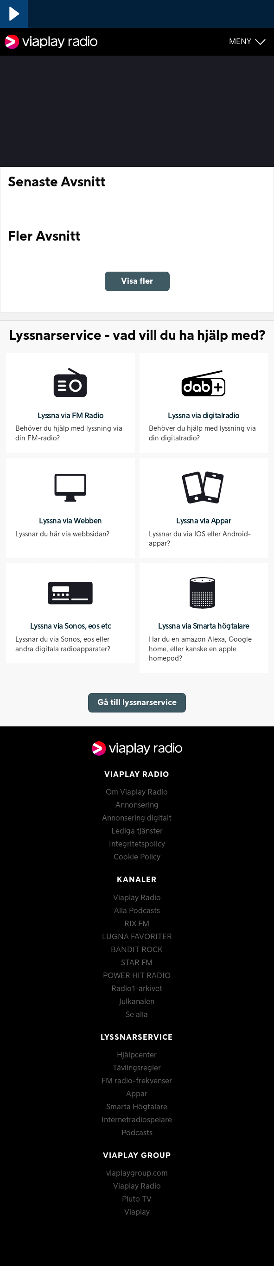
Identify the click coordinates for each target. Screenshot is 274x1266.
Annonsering (137, 805)
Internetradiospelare (137, 1120)
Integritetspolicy (137, 844)
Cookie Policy (137, 857)
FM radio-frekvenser (137, 1081)
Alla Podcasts (137, 911)
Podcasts (137, 1133)
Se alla (137, 1014)
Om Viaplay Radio (137, 792)
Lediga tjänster (137, 831)
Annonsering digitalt (137, 818)
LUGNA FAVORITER (137, 937)
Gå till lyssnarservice (137, 702)
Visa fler (137, 281)
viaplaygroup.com (137, 1173)
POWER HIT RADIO (137, 976)
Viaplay (137, 1212)
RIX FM (136, 924)
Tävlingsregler (137, 1068)
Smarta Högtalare (136, 1107)
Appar (136, 1094)
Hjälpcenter (137, 1055)
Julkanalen (136, 1001)
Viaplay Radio (137, 898)
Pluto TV (137, 1199)
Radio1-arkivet (136, 988)
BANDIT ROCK (137, 950)
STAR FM (137, 963)
